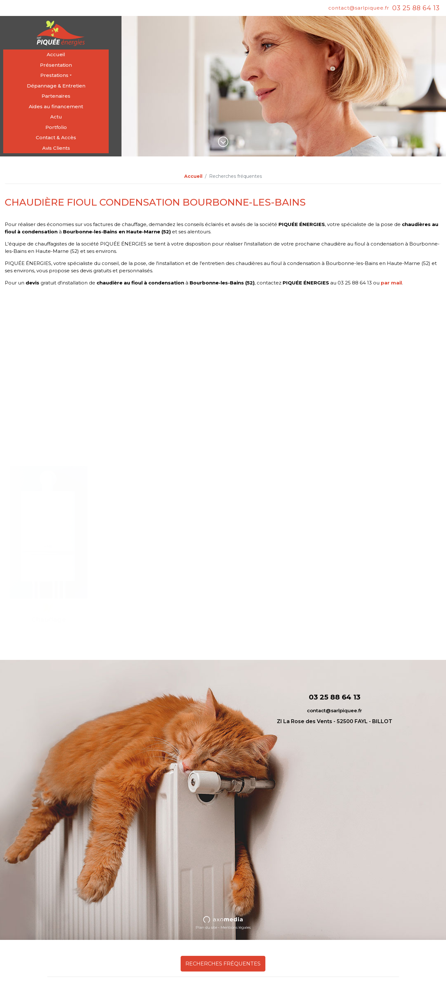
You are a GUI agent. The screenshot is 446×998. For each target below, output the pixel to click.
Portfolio (56, 127)
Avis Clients (56, 148)
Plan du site (206, 927)
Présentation (56, 65)
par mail (391, 283)
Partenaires (56, 96)
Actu (56, 117)
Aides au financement (56, 106)
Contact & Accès (56, 137)
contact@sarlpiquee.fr (358, 8)
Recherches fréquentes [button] (223, 964)
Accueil (56, 54)
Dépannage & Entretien (56, 86)
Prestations (54, 75)
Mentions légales (236, 927)
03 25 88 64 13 (416, 8)
